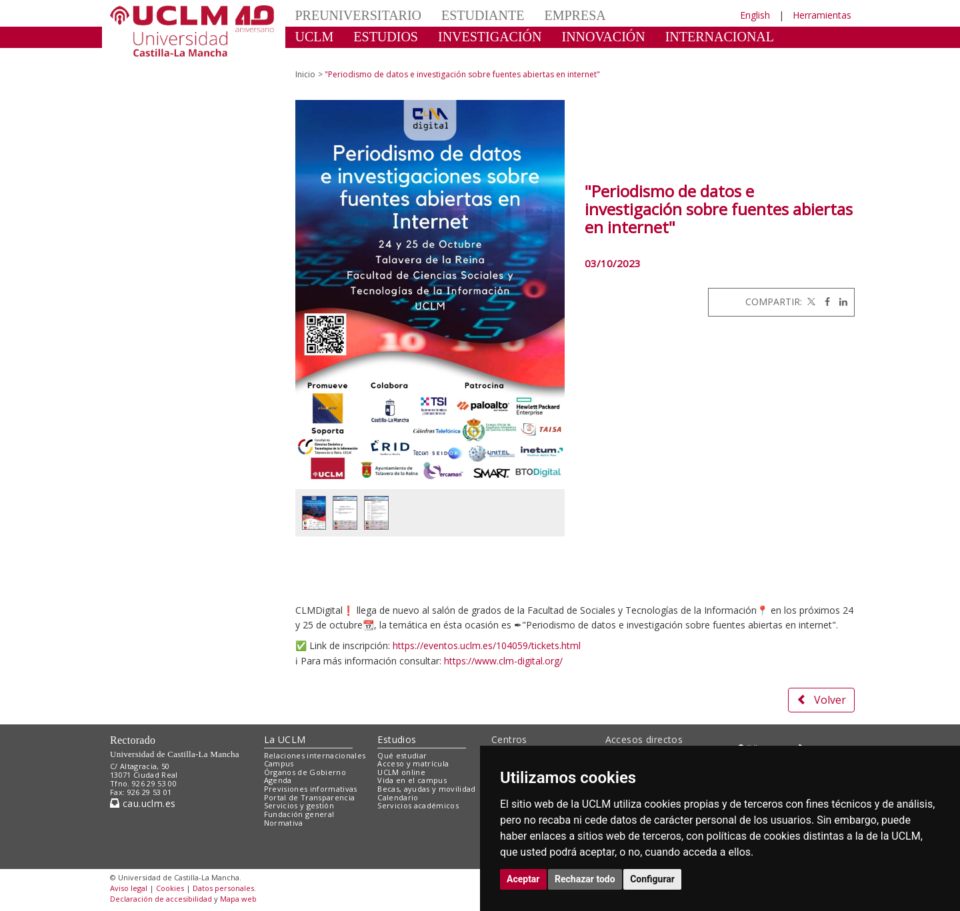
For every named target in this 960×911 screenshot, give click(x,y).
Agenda (278, 780)
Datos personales (223, 888)
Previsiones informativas (310, 789)
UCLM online (401, 772)
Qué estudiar (402, 755)
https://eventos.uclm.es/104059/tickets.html (487, 645)
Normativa (283, 823)
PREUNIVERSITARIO (358, 15)
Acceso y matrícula (413, 763)
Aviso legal (128, 888)
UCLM (314, 36)
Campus (279, 763)
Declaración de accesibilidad (161, 899)
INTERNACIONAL (719, 36)
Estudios (396, 739)
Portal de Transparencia (309, 797)
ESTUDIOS (385, 36)
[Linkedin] (840, 301)
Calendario (397, 797)
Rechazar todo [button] (585, 879)
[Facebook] (824, 301)
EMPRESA (574, 15)
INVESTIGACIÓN (490, 36)
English (755, 15)
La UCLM (285, 739)
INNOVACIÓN (603, 36)
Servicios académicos (418, 805)
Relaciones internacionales (315, 755)
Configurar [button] (652, 879)
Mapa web (238, 899)
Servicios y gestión (299, 805)
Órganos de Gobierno (305, 772)
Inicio (305, 74)
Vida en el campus (412, 780)
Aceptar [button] (523, 879)
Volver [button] (821, 699)
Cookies (170, 888)
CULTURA (326, 56)
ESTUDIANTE (482, 15)
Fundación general (299, 814)
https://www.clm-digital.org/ (503, 660)
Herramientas (822, 15)
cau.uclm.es (142, 803)
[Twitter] (810, 301)
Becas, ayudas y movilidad (426, 789)
